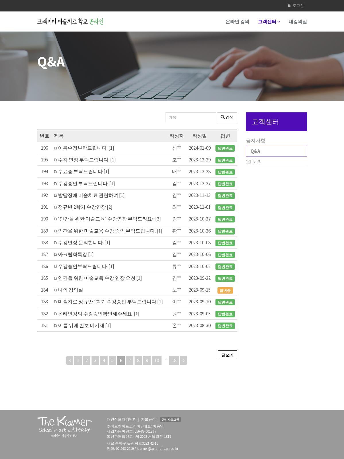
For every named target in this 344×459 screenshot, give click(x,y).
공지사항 (255, 140)
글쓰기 (227, 355)
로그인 (296, 5)
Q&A (255, 151)
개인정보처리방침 (122, 419)
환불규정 (148, 419)
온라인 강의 (237, 21)
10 (156, 360)
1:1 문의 (254, 162)
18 (174, 360)
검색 (227, 117)
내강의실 (298, 21)
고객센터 (269, 21)
